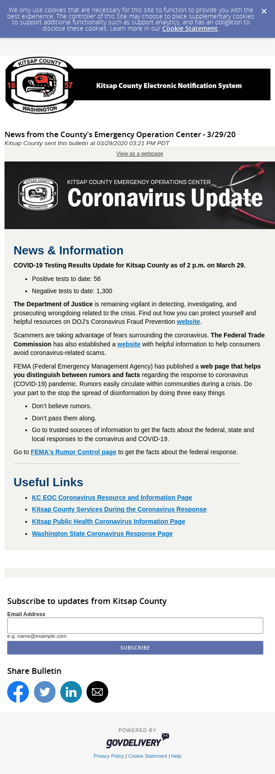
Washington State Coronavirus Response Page (102, 533)
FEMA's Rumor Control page (73, 452)
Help (176, 756)
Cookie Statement (190, 28)
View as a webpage (139, 154)
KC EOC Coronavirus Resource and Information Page (112, 497)
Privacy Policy (109, 756)
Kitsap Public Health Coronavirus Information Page (108, 521)
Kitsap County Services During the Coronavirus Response (119, 509)
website (188, 321)
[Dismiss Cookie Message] (263, 8)
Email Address (26, 614)
